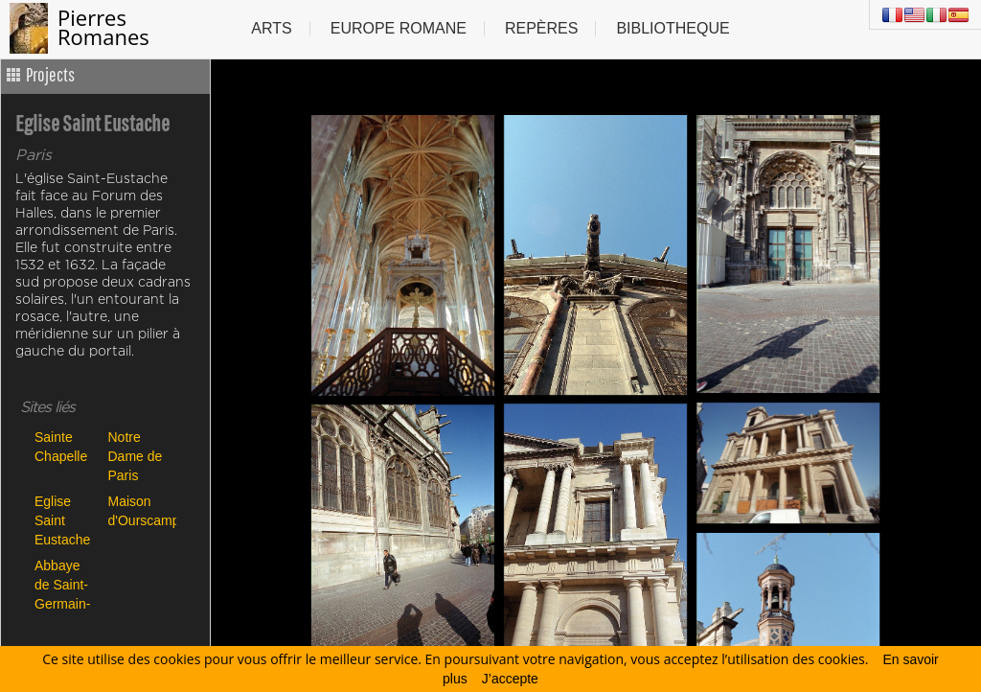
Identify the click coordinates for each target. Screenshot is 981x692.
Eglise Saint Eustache (62, 520)
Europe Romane (399, 28)
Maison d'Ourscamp (140, 511)
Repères (541, 28)
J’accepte (510, 678)
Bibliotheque (672, 28)
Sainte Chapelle (60, 446)
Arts (271, 28)
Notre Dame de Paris (135, 455)
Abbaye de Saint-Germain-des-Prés (62, 584)
